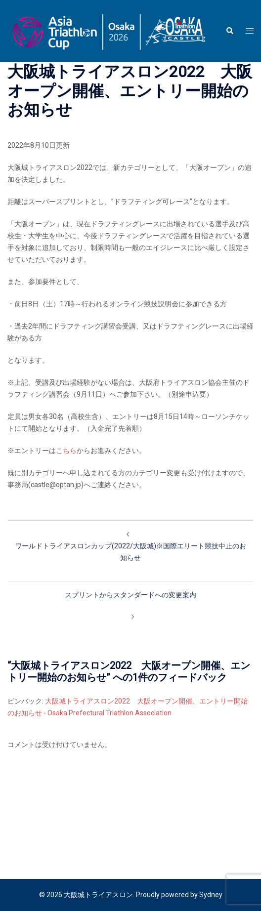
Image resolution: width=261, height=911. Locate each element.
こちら (66, 451)
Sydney (210, 895)
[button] (229, 31)
